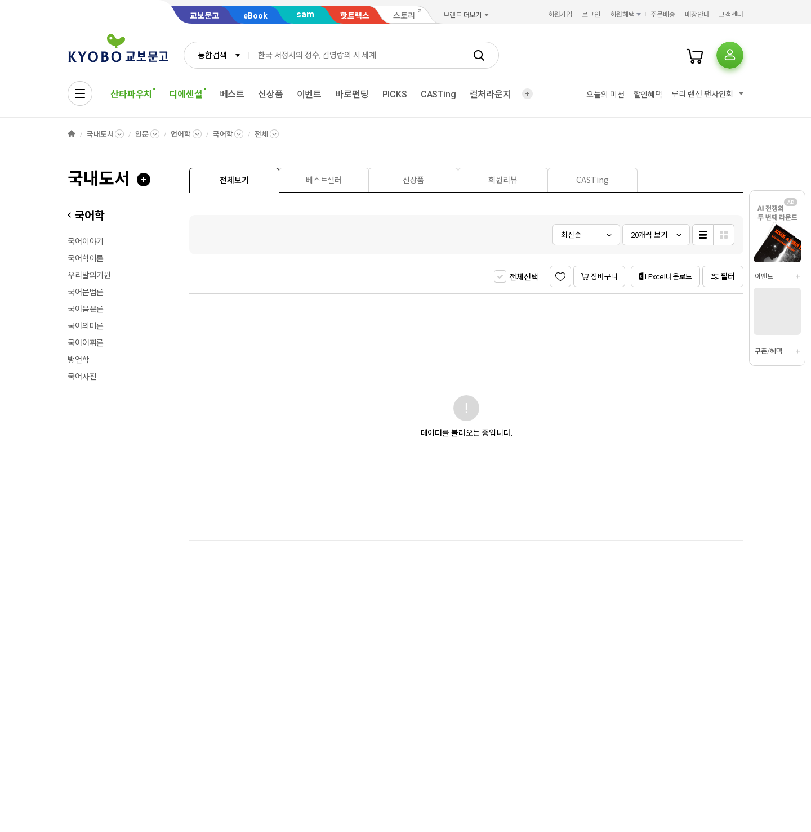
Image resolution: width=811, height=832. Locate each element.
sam (305, 14)
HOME (71, 134)
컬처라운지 (490, 94)
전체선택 (523, 276)
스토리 (404, 15)
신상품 (270, 94)
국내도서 (100, 134)
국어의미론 (86, 325)
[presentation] (234, 180)
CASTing (438, 94)
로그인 (591, 15)
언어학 (181, 134)
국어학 (223, 134)
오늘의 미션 (605, 94)
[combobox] (216, 55)
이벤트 (309, 94)
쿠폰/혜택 (768, 351)
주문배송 (662, 15)
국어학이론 (86, 258)
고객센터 (731, 15)
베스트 (232, 94)
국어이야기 (86, 241)
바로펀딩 (351, 94)
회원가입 (560, 15)
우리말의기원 (89, 275)
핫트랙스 (354, 15)
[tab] (234, 180)
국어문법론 (86, 292)
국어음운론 (86, 309)
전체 (261, 134)
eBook (255, 15)
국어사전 (82, 376)
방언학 (79, 359)
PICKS (394, 94)
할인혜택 (648, 94)
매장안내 (697, 15)
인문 (142, 134)
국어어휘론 (86, 342)
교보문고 (204, 15)
